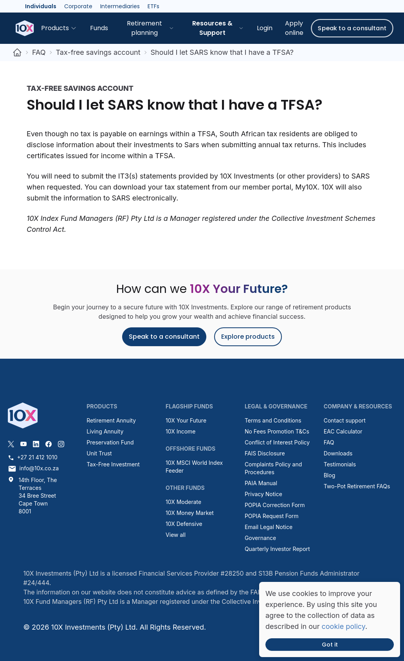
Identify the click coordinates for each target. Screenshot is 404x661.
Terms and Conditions (273, 420)
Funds (99, 28)
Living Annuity (105, 431)
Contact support (345, 420)
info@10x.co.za (33, 468)
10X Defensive (184, 523)
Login (264, 28)
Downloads (338, 453)
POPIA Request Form (272, 516)
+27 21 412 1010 (33, 457)
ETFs (153, 6)
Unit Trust (99, 453)
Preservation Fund (110, 442)
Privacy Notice (263, 494)
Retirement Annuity (111, 420)
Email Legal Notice (268, 527)
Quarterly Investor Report (277, 548)
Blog (329, 475)
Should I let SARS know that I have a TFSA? (222, 52)
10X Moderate (183, 501)
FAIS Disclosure (265, 453)
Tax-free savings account (98, 52)
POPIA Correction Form (275, 505)
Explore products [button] (248, 336)
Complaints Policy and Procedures (273, 468)
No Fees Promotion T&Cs (277, 431)
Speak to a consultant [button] (352, 28)
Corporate (78, 6)
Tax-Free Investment (113, 464)
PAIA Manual (261, 483)
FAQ (39, 52)
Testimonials (340, 464)
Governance (260, 538)
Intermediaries (120, 6)
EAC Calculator (343, 431)
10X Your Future (186, 420)
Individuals (40, 6)
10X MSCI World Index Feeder (194, 466)
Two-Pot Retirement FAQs (357, 486)
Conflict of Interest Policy (277, 442)
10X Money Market (190, 512)
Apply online (294, 28)
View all (176, 534)
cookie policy (343, 626)
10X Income (180, 431)
